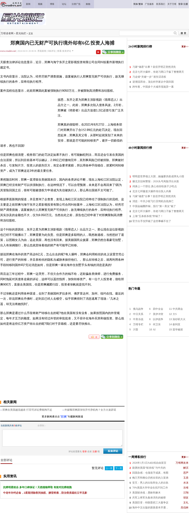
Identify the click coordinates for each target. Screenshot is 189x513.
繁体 (141, 4)
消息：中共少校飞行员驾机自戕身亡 (153, 201)
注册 (185, 4)
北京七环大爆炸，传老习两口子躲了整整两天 (158, 71)
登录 (180, 4)
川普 (135, 329)
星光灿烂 (21, 33)
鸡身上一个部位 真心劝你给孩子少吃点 (154, 186)
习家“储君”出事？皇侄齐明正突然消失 (154, 67)
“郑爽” (64, 416)
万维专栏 (138, 324)
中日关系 (138, 314)
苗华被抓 (178, 329)
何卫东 (157, 324)
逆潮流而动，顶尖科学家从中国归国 (153, 81)
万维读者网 (7, 33)
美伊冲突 (158, 314)
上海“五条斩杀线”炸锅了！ (147, 216)
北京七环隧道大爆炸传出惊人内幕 (151, 191)
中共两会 (178, 309)
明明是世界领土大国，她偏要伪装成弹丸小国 (158, 176)
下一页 (118, 468)
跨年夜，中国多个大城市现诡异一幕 (153, 86)
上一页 (109, 468)
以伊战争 (158, 319)
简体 (135, 4)
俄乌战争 (138, 309)
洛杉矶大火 (179, 319)
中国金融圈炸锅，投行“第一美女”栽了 (154, 206)
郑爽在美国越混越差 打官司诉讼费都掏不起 (27, 409)
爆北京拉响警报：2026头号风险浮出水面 (155, 181)
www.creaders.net (8, 51)
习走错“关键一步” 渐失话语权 (149, 76)
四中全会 (158, 309)
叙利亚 (176, 324)
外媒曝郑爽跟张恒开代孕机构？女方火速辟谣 (90, 409)
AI (154, 329)
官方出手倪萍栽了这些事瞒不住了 (151, 221)
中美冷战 (138, 319)
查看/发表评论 (64, 51)
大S (175, 314)
